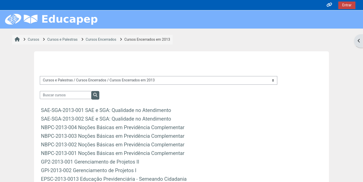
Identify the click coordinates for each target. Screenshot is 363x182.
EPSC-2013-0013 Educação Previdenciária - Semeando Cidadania (114, 179)
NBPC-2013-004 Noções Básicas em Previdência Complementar (113, 127)
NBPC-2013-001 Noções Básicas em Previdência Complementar (113, 153)
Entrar (346, 5)
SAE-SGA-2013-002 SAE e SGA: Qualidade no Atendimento (106, 119)
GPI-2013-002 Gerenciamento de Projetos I (88, 170)
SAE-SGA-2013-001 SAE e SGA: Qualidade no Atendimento (106, 110)
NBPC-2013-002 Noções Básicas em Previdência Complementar (113, 145)
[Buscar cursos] (66, 95)
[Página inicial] (51, 19)
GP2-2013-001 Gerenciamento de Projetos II (90, 162)
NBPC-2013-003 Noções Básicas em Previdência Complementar (113, 136)
